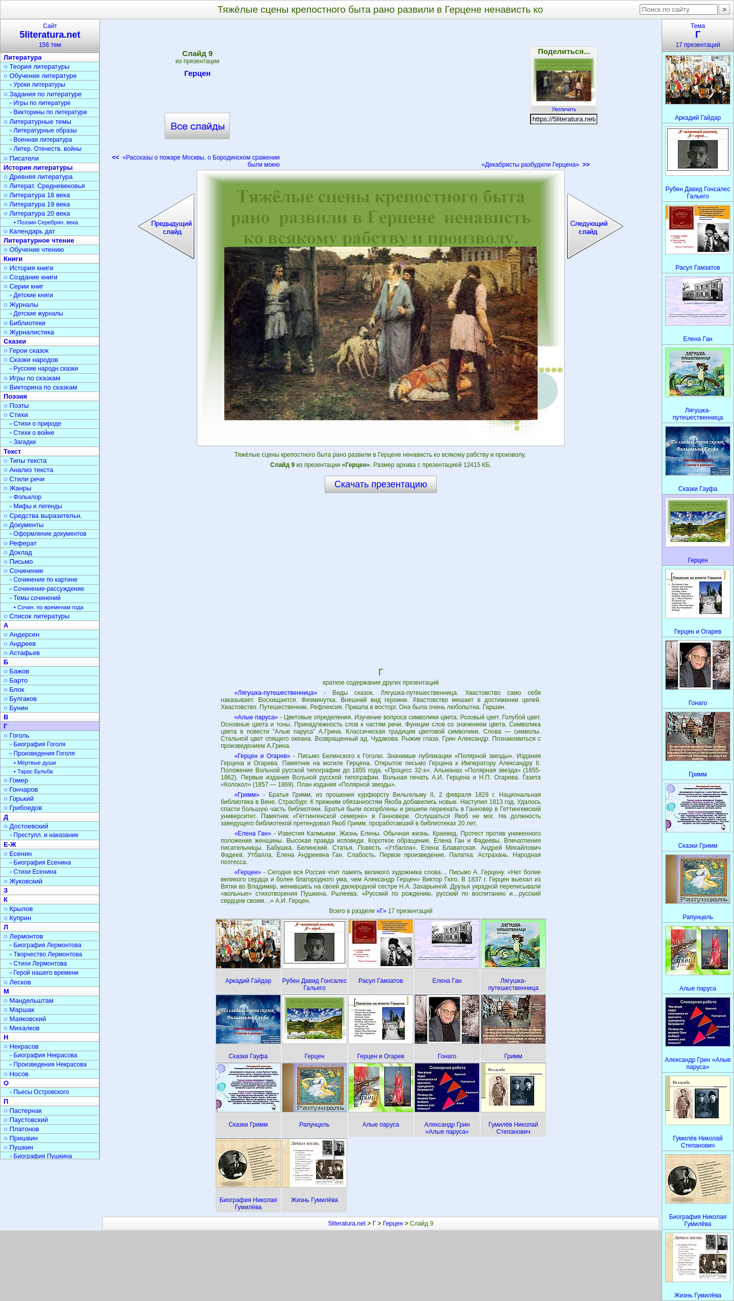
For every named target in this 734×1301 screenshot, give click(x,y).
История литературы (38, 167)
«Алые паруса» (256, 717)
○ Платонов (21, 1129)
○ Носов (16, 1074)
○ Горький (19, 798)
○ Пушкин (18, 1147)
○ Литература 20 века (37, 213)
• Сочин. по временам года (49, 607)
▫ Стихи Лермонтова (38, 963)
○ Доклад (18, 552)
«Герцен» (247, 872)
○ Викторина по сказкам (40, 387)
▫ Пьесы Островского (39, 1092)
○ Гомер (16, 780)
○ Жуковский (23, 881)
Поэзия (15, 396)
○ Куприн (17, 918)
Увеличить (564, 106)
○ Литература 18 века (37, 195)
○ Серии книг (23, 286)
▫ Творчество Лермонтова (46, 954)
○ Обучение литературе (40, 76)
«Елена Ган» (252, 833)
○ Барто (16, 680)
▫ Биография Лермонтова (46, 945)
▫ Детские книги (31, 295)
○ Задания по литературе (43, 94)
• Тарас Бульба (33, 771)
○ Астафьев (22, 653)
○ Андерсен (21, 634)
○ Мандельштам (29, 1000)
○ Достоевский (26, 826)
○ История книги (29, 268)
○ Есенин (18, 853)
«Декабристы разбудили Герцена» (536, 164)
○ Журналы (21, 304)
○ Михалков (22, 1028)
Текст (12, 451)
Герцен (197, 75)
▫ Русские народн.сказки (44, 368)
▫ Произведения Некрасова (48, 1064)
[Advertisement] (380, 96)
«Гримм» (246, 794)
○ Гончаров (21, 789)
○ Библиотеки (24, 323)
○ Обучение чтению (34, 249)
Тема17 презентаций (697, 35)
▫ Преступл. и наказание (44, 835)
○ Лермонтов (23, 936)
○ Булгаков (20, 698)
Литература (23, 57)
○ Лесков (17, 982)
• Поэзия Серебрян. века (46, 222)
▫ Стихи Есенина (33, 871)
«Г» (382, 911)
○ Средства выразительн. (43, 515)
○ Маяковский (25, 1019)
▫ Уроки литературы (37, 84)
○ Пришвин (21, 1138)
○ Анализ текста (28, 470)
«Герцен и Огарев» (262, 756)
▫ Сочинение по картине (43, 579)
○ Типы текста (25, 460)
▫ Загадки (23, 442)
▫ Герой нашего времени (44, 972)
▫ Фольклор (25, 497)
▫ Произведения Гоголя (42, 753)
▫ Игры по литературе (40, 103)
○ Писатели (21, 158)
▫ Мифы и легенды (36, 506)
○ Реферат (20, 543)
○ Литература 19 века (37, 204)
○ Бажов (16, 671)
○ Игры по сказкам (32, 378)
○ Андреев (20, 643)
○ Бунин (16, 708)
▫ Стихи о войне (32, 432)
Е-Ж (10, 844)
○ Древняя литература (38, 176)
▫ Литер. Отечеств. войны (46, 148)
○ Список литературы (36, 616)
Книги (13, 259)
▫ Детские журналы (36, 313)
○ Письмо (18, 561)
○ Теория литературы (36, 66)
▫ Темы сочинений (35, 598)
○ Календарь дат (29, 231)
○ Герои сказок (26, 350)
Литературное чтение (39, 240)
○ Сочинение (23, 571)
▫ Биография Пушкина (41, 1156)
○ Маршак (19, 1009)
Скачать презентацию (380, 484)
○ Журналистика (29, 332)
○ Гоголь (17, 735)
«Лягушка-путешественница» (276, 692)
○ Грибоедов (23, 808)
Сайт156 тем (50, 35)
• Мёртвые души (35, 763)
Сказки (15, 341)
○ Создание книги (31, 277)
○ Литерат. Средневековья (44, 186)
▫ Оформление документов (48, 533)
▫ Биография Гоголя (37, 744)
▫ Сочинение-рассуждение (47, 588)
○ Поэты (16, 405)
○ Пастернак (23, 1110)
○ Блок (14, 689)
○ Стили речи (24, 479)
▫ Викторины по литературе (48, 112)
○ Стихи (16, 415)
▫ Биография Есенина (40, 862)
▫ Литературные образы (43, 130)
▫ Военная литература (41, 139)
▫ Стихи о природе (35, 423)
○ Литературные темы (37, 121)
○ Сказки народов (31, 359)
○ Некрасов (21, 1046)
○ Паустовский (26, 1120)
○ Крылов (18, 909)
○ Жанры (18, 488)
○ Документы (23, 525)
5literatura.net (346, 1223)
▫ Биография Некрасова (43, 1055)
